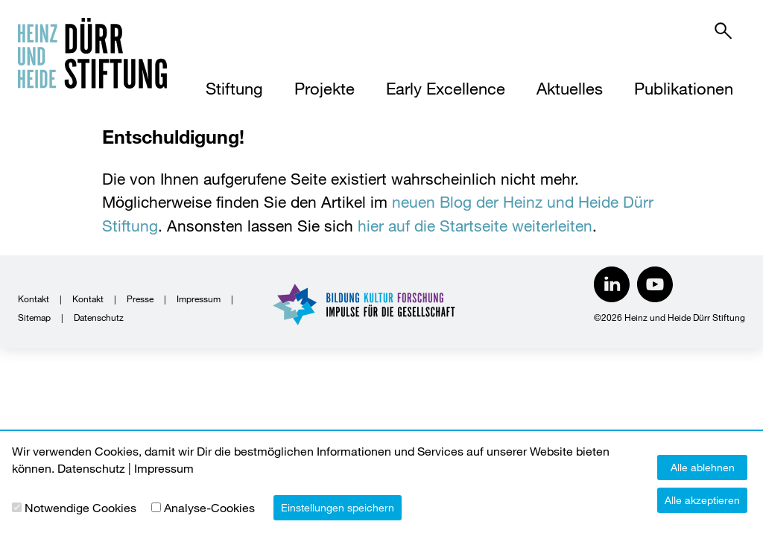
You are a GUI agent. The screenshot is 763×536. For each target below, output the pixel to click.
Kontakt (33, 298)
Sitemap (34, 317)
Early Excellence (445, 88)
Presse (140, 298)
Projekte (324, 88)
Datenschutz (99, 317)
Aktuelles (569, 88)
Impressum (199, 298)
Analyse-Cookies (209, 507)
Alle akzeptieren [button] (702, 500)
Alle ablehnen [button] (703, 467)
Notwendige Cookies (80, 507)
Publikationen (683, 88)
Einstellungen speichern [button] (337, 507)
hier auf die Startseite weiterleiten (475, 225)
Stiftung (234, 88)
